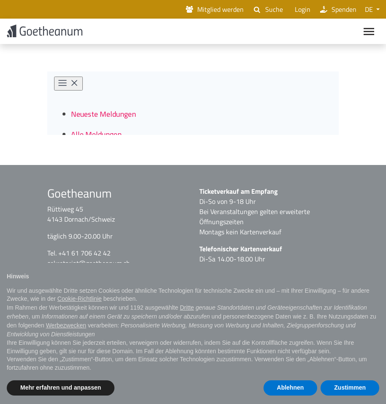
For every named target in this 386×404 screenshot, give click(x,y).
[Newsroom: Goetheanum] (193, 105)
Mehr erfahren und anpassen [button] (60, 387)
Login (300, 9)
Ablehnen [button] (290, 387)
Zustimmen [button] (350, 387)
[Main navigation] (369, 32)
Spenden (337, 9)
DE (370, 9)
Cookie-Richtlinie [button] (79, 298)
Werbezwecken (66, 325)
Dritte (187, 307)
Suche (267, 9)
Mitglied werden (214, 9)
